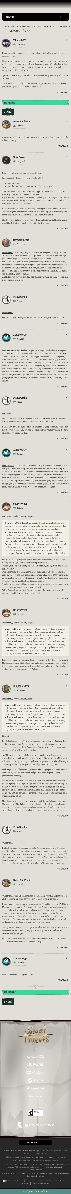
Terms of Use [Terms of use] (30, 1181)
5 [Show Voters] (66, 296)
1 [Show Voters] (66, 40)
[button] (32, 17)
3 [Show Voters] (66, 503)
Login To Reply (10, 102)
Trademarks (25, 1183)
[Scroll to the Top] (24, 1191)
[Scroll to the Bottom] (46, 1191)
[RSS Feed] (3, 26)
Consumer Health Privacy (41, 1183)
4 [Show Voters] (66, 121)
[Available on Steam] (35, 1081)
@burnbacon (7, 350)
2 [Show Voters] (66, 239)
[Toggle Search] (64, 17)
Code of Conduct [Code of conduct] (59, 1181)
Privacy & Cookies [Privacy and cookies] (44, 1181)
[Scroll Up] (28, 1191)
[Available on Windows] (35, 1073)
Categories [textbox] (10, 17)
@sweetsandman (9, 974)
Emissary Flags (25, 516)
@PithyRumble (19, 350)
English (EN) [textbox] (31, 1143)
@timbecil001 (7, 252)
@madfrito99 (7, 413)
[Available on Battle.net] (35, 1096)
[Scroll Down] (42, 1191)
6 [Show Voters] (66, 397)
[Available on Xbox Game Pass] (35, 1089)
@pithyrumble (8, 465)
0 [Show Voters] (66, 334)
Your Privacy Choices (15, 1181)
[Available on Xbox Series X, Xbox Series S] (35, 1057)
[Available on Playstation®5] (35, 1065)
